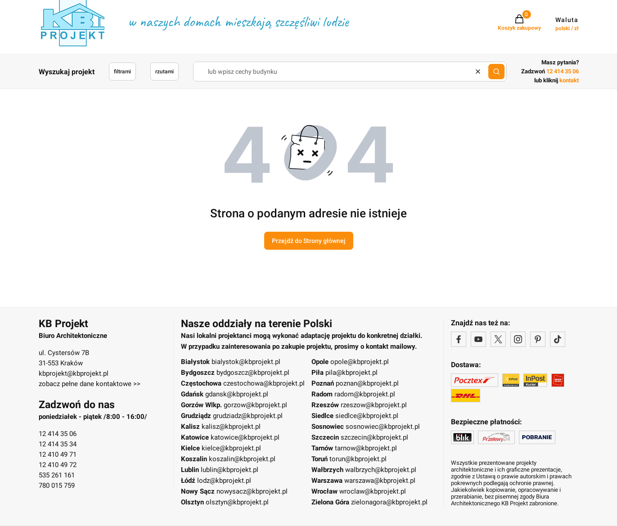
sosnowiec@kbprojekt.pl (383, 427)
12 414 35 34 (58, 444)
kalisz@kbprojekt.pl (231, 427)
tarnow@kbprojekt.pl (366, 448)
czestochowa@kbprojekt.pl (264, 383)
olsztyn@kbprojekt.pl (237, 502)
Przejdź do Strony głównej (309, 240)
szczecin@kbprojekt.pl (374, 437)
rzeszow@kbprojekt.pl (374, 405)
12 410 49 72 (58, 465)
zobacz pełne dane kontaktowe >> (89, 384)
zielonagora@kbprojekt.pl (389, 502)
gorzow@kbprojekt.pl (255, 405)
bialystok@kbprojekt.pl (246, 362)
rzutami (164, 71)
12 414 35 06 (58, 434)
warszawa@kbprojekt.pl (379, 481)
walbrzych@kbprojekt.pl (380, 470)
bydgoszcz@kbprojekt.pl (252, 373)
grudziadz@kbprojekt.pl (248, 416)
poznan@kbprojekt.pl (367, 383)
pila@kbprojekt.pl (351, 373)
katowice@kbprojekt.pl (245, 437)
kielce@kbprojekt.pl (231, 448)
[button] (496, 71)
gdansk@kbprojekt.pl (236, 394)
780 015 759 (57, 485)
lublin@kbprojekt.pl (229, 470)
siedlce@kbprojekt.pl (366, 416)
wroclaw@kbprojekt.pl (372, 491)
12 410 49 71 (58, 454)
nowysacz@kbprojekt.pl (252, 491)
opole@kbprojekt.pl (359, 362)
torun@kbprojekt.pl (358, 459)
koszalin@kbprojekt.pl (242, 459)
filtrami (122, 71)
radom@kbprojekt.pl (364, 394)
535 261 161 (57, 475)
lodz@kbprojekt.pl (224, 481)
